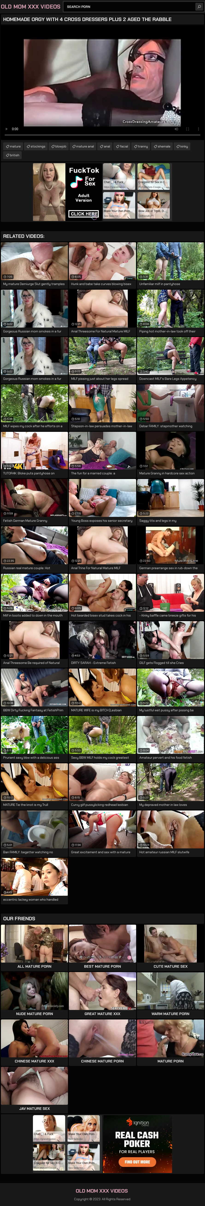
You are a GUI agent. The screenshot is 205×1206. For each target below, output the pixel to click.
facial (124, 146)
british (14, 155)
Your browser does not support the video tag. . (102, 82)
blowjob (60, 146)
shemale (164, 146)
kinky (184, 146)
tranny (143, 146)
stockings (38, 146)
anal (107, 146)
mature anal (85, 146)
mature (15, 146)
